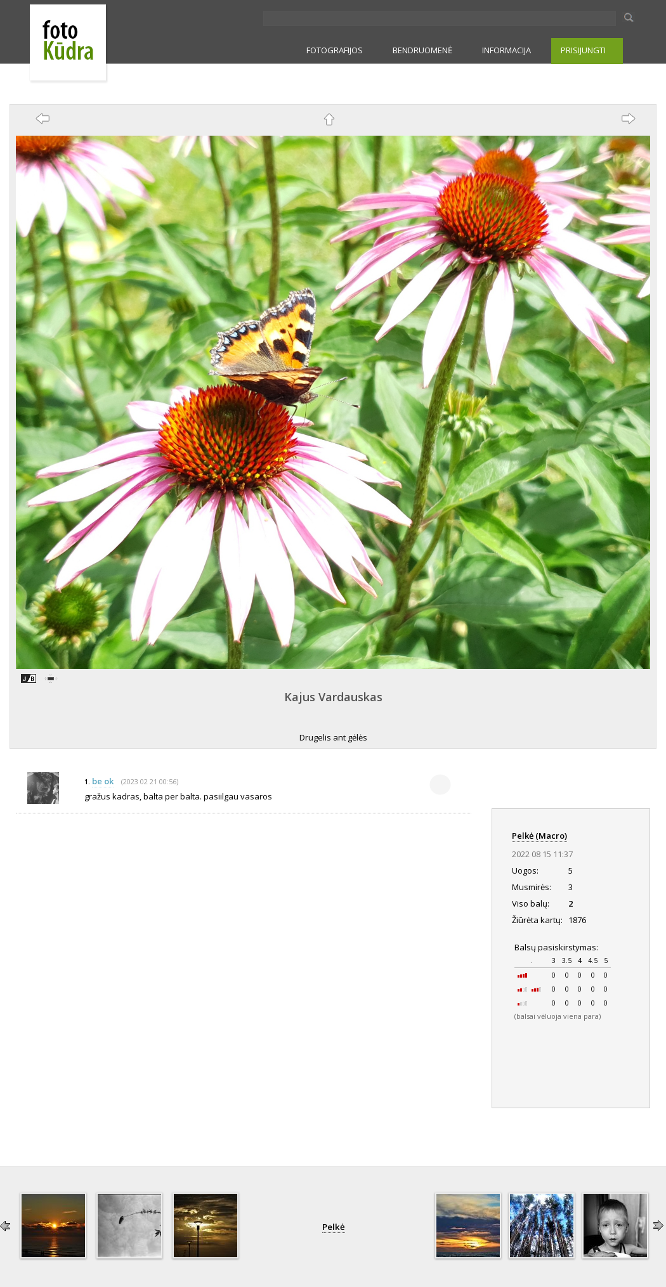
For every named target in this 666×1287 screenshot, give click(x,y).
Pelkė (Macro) (539, 835)
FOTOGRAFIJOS (334, 50)
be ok (103, 781)
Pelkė (333, 1226)
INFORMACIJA (506, 50)
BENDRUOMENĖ (422, 50)
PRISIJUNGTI (583, 50)
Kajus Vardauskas (333, 696)
